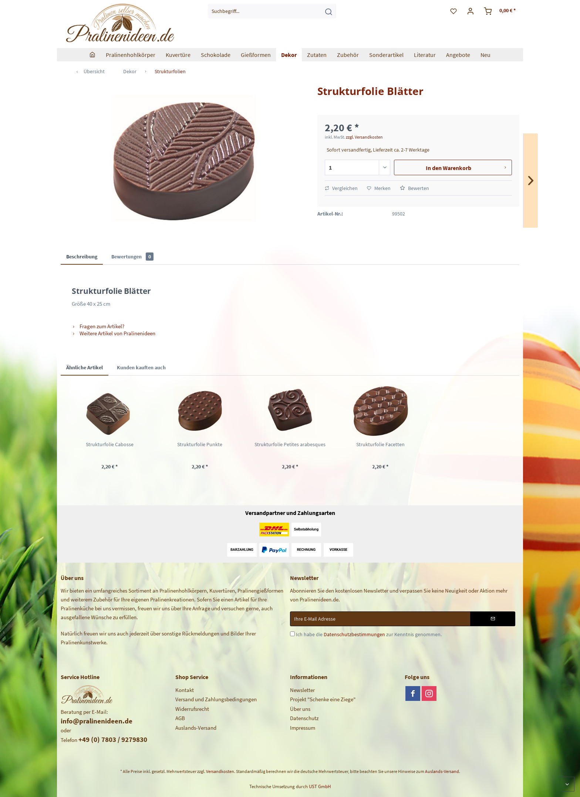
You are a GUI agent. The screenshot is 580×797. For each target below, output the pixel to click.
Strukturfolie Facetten (380, 444)
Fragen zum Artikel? (98, 326)
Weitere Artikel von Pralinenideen (113, 333)
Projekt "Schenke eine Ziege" (322, 699)
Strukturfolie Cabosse (110, 444)
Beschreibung (81, 256)
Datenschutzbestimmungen (354, 634)
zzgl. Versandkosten (364, 137)
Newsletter (302, 689)
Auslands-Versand (195, 727)
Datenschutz (304, 718)
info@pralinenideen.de (96, 720)
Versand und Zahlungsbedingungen (216, 699)
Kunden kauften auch (141, 367)
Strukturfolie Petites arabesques (290, 444)
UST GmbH (320, 786)
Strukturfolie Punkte (199, 444)
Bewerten (414, 188)
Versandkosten (220, 771)
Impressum (302, 727)
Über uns (300, 708)
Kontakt (184, 689)
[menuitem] (272, 11)
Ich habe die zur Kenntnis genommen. (369, 634)
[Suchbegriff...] (272, 11)
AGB (180, 718)
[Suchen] (328, 11)
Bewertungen (132, 256)
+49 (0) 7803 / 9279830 (112, 739)
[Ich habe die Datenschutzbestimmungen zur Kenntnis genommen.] (292, 633)
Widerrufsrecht (192, 708)
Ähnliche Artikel (84, 367)
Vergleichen (341, 188)
